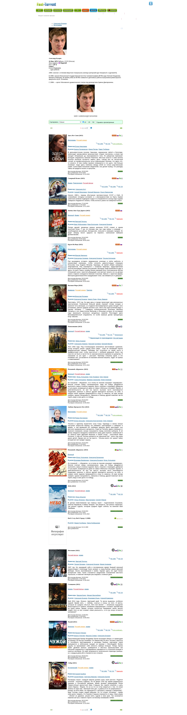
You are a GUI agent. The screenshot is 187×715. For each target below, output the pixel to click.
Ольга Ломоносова (106, 192)
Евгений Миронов (93, 192)
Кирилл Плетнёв (79, 636)
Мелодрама (72, 140)
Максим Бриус (81, 595)
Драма (70, 183)
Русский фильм (88, 183)
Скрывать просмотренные (105, 122)
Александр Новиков (80, 344)
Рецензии (119, 14)
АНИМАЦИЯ (68, 10)
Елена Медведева (55, 68)
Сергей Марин (78, 677)
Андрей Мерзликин (80, 192)
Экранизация (118, 334)
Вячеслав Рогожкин (81, 296)
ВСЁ (39, 10)
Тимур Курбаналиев (93, 523)
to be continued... (117, 143)
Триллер (89, 290)
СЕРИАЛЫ (57, 10)
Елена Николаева (81, 146)
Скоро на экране (94, 14)
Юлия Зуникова (106, 380)
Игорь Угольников (82, 377)
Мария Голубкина (80, 523)
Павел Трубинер (104, 149)
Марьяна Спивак (91, 636)
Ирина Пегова (93, 149)
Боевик (70, 589)
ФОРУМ (93, 10)
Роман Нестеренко (81, 418)
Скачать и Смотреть (116, 362)
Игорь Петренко (79, 500)
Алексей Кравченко (106, 598)
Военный (71, 215)
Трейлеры (141, 17)
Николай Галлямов (94, 344)
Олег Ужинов (104, 377)
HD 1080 (99, 143)
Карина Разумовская (81, 149)
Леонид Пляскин (80, 633)
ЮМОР (85, 10)
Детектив (71, 626)
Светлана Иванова (90, 677)
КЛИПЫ (112, 10)
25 (89, 122)
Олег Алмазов (108, 421)
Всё (75, 116)
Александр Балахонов (96, 457)
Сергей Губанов (101, 500)
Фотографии (58, 25)
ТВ (77, 10)
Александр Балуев (104, 677)
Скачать (120, 171)
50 (93, 122)
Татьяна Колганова (109, 258)
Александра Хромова (81, 258)
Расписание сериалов (135, 14)
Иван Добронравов (80, 224)
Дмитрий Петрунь (81, 221)
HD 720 (107, 143)
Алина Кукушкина (80, 380)
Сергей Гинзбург (80, 674)
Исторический (72, 668)
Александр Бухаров (60, 23)
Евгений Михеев (107, 344)
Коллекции (108, 14)
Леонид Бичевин (79, 564)
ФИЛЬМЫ (48, 10)
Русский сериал (81, 140)
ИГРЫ (102, 10)
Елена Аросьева (79, 421)
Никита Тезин (92, 299)
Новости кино (92, 17)
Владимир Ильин (94, 598)
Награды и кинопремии (110, 17)
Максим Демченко (81, 255)
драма (88, 331)
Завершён (119, 219)
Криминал (71, 290)
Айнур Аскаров (80, 341)
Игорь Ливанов (102, 299)
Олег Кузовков (94, 377)
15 (85, 122)
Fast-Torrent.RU (49, 4)
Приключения (77, 183)
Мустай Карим (118, 338)
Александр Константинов (94, 421)
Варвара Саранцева (93, 380)
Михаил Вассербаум (94, 595)
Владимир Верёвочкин (81, 460)
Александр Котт (80, 189)
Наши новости (129, 17)
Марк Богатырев (92, 224)
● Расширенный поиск (68, 18)
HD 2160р (104, 186)
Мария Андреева (105, 564)
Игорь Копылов (80, 497)
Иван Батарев (90, 500)
